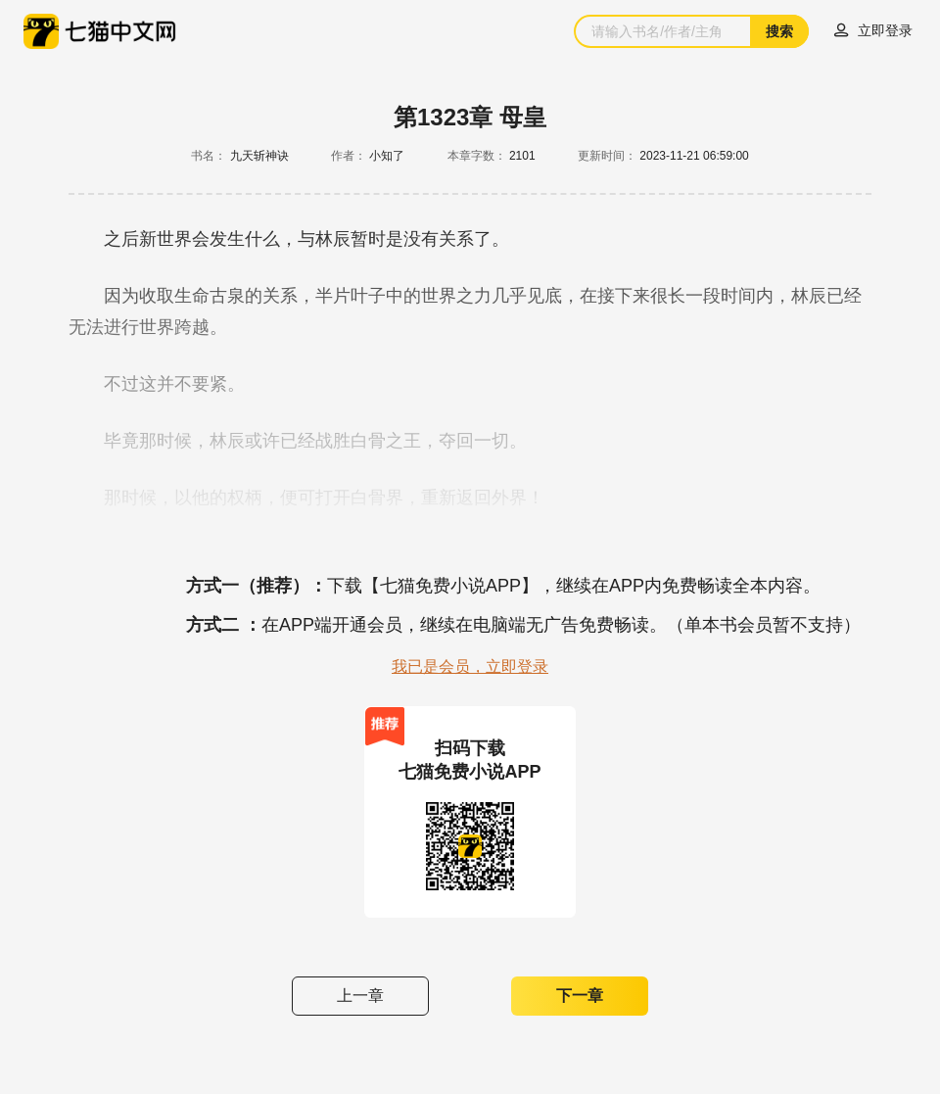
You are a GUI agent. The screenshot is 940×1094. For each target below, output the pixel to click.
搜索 (779, 31)
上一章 (360, 995)
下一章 (579, 995)
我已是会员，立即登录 (470, 666)
